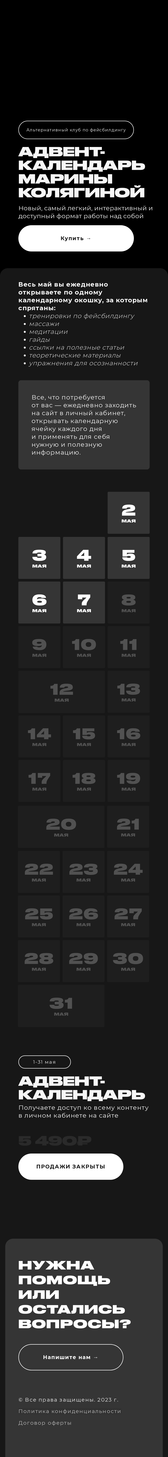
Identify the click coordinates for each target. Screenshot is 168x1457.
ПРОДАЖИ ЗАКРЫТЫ (71, 1166)
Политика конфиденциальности (69, 1411)
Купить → (76, 238)
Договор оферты (45, 1423)
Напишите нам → (71, 1357)
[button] (39, 603)
